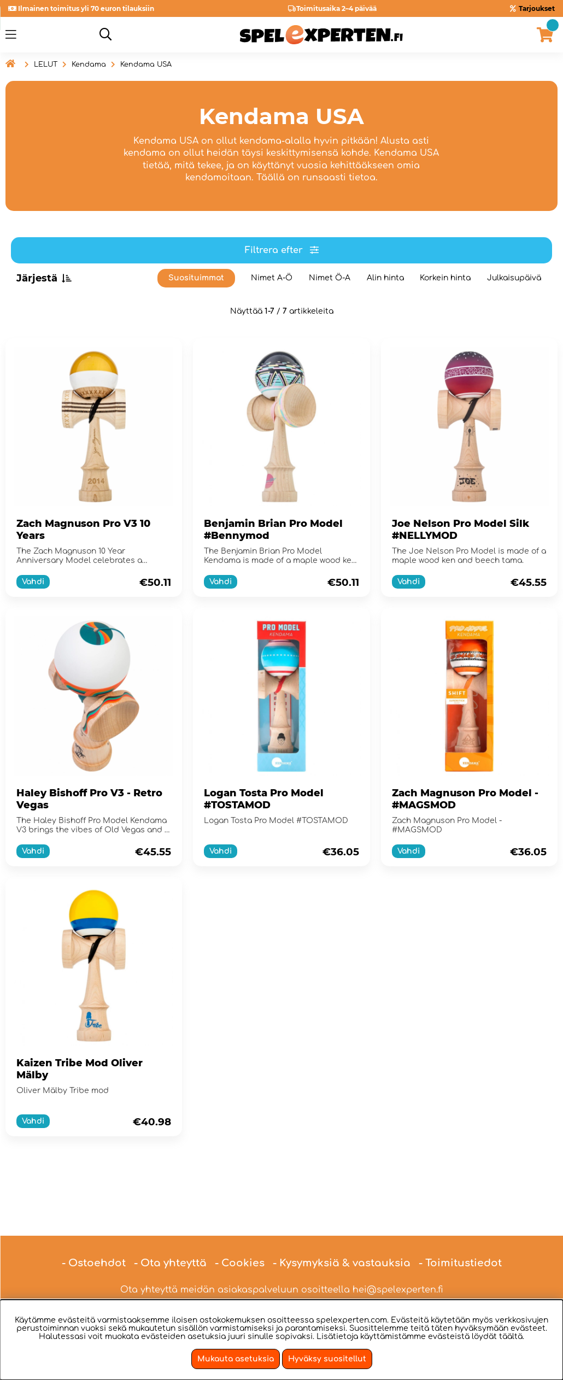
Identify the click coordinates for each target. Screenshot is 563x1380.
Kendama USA (146, 64)
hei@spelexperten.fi (398, 1258)
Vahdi (33, 582)
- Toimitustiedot (460, 1231)
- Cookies (240, 1231)
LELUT (45, 64)
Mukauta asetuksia (235, 1359)
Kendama (89, 64)
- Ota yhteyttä (170, 1231)
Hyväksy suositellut (327, 1359)
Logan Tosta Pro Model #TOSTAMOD (264, 799)
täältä (511, 1336)
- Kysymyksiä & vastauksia (341, 1231)
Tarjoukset (537, 8)
